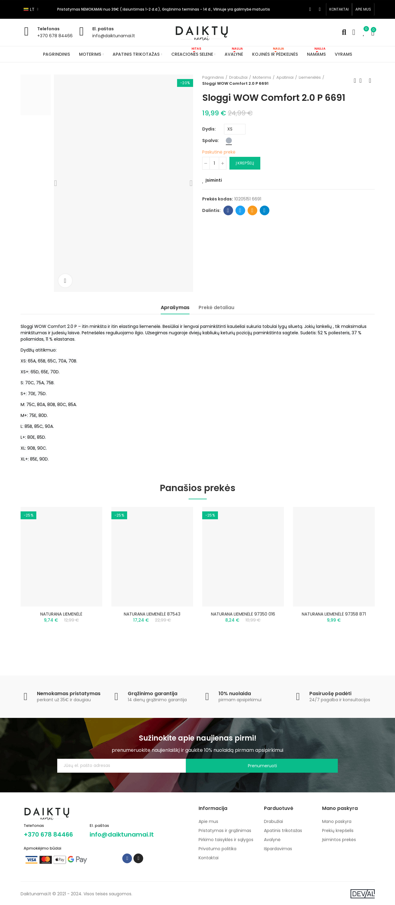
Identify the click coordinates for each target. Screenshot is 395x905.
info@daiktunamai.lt (113, 36)
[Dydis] (234, 129)
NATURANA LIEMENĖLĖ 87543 (152, 614)
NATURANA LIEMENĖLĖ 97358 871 (334, 614)
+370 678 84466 (55, 36)
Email (252, 210)
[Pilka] (229, 140)
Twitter (240, 210)
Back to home (363, 81)
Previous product (355, 81)
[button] (339, 9)
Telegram (264, 210)
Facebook (228, 210)
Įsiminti (214, 180)
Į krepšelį (245, 163)
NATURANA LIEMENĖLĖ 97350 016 (243, 614)
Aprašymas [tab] (175, 307)
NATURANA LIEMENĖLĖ (61, 614)
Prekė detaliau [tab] (216, 307)
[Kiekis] (214, 163)
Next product (370, 81)
